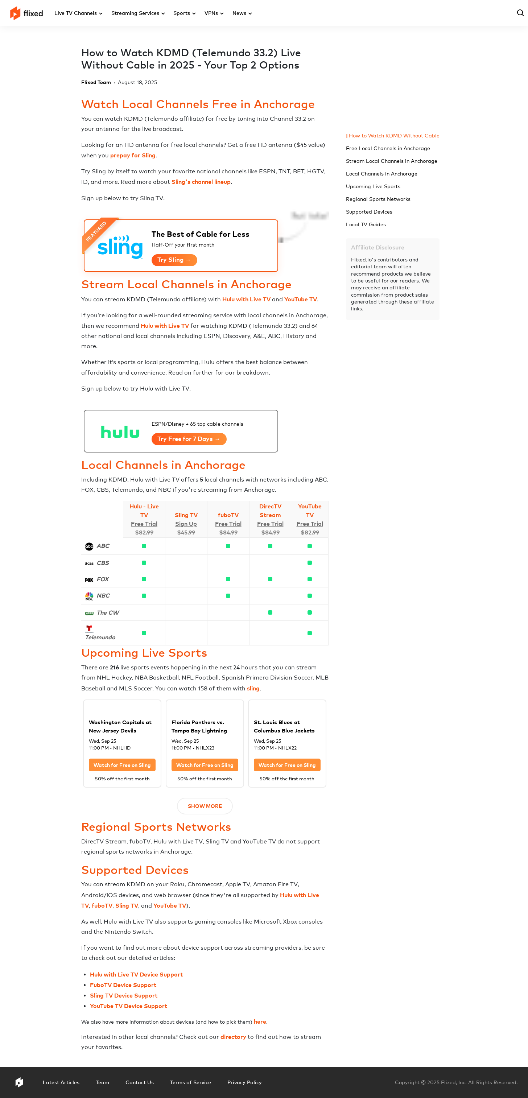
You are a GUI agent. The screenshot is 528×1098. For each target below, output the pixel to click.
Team (102, 1082)
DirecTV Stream (270, 511)
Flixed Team (96, 82)
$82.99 (144, 532)
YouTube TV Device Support (128, 1006)
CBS (102, 562)
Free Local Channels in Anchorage (388, 148)
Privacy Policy (244, 1082)
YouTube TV (300, 299)
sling (253, 688)
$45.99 (186, 532)
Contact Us (139, 1082)
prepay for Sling (133, 155)
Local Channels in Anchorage (381, 173)
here (260, 1021)
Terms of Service (190, 1082)
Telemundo (100, 637)
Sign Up (186, 523)
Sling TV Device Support (123, 995)
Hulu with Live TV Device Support (136, 974)
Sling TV (186, 515)
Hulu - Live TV (144, 511)
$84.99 (228, 532)
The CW (107, 612)
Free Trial (144, 523)
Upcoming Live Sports (373, 186)
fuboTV (228, 515)
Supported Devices (369, 212)
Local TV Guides (366, 224)
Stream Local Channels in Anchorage (391, 161)
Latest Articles (61, 1082)
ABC (102, 545)
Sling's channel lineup (201, 181)
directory (233, 1036)
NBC (103, 595)
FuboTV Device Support (123, 984)
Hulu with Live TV (246, 299)
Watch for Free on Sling (122, 765)
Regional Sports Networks (378, 199)
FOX (102, 579)
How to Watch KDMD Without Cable (394, 135)
